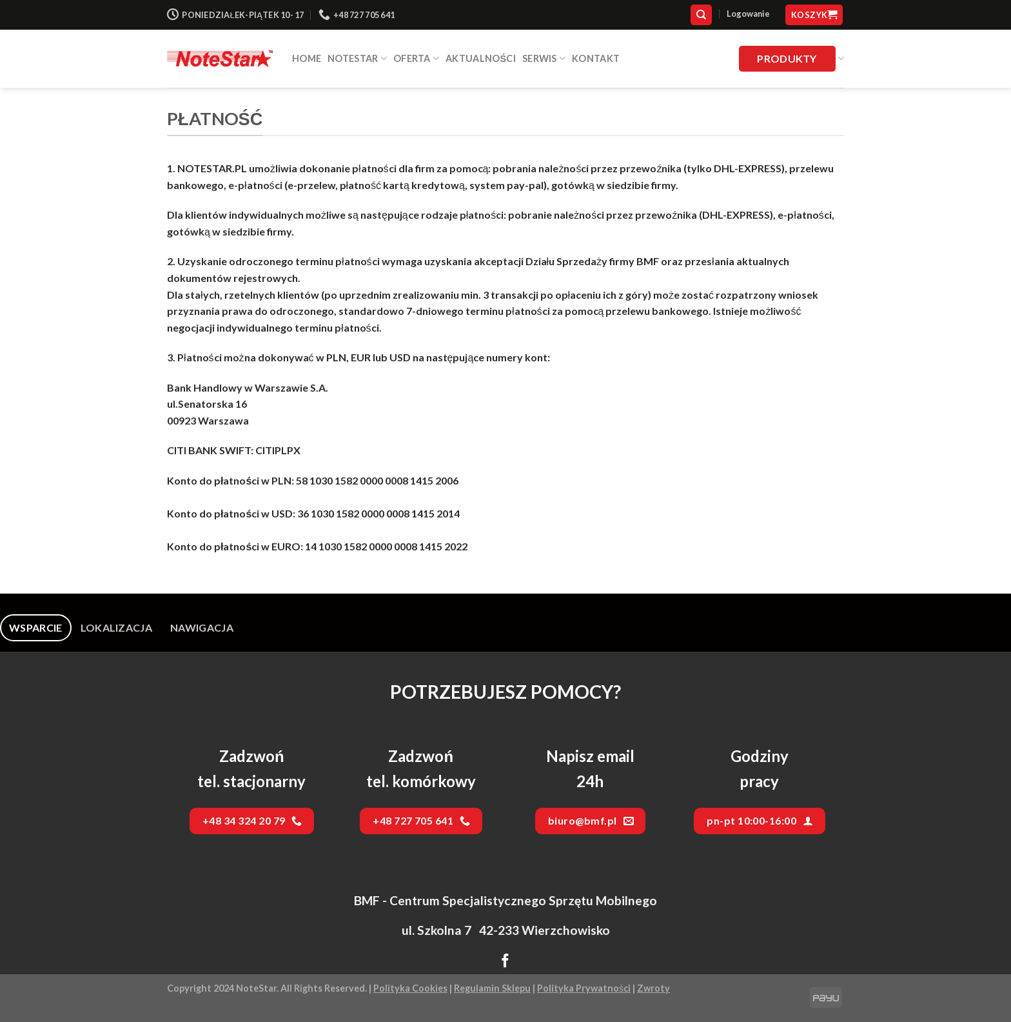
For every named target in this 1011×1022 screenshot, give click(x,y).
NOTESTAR (357, 58)
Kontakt (596, 58)
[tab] (36, 627)
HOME (306, 58)
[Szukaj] (701, 15)
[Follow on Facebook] (505, 962)
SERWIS (543, 58)
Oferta (416, 58)
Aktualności (481, 58)
